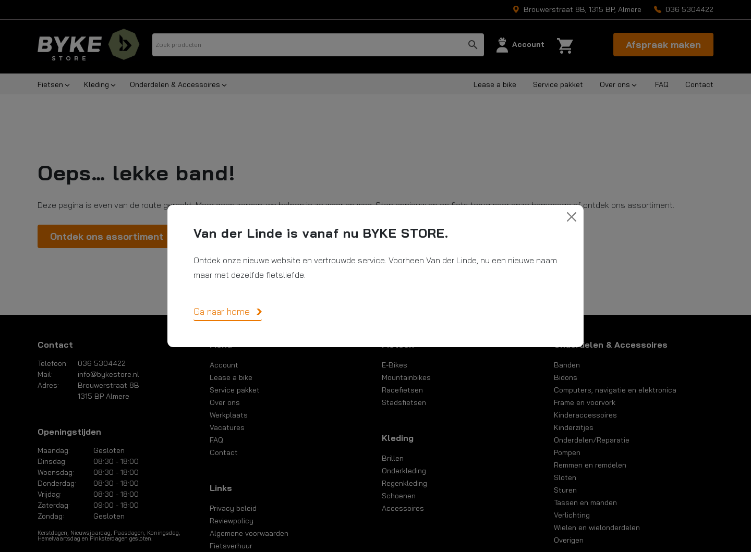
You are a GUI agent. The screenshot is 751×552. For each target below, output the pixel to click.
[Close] (571, 217)
